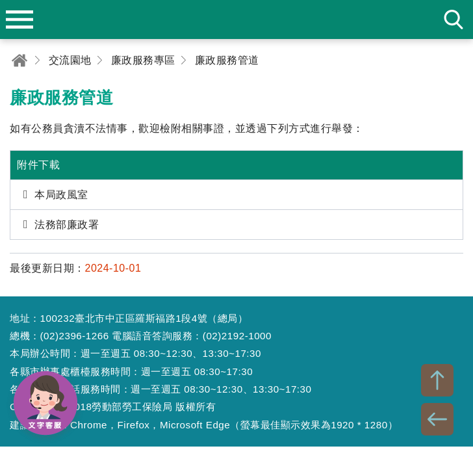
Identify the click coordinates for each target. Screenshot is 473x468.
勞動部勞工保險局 (236, 19)
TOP (437, 380)
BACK (437, 419)
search (453, 19)
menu (19, 19)
